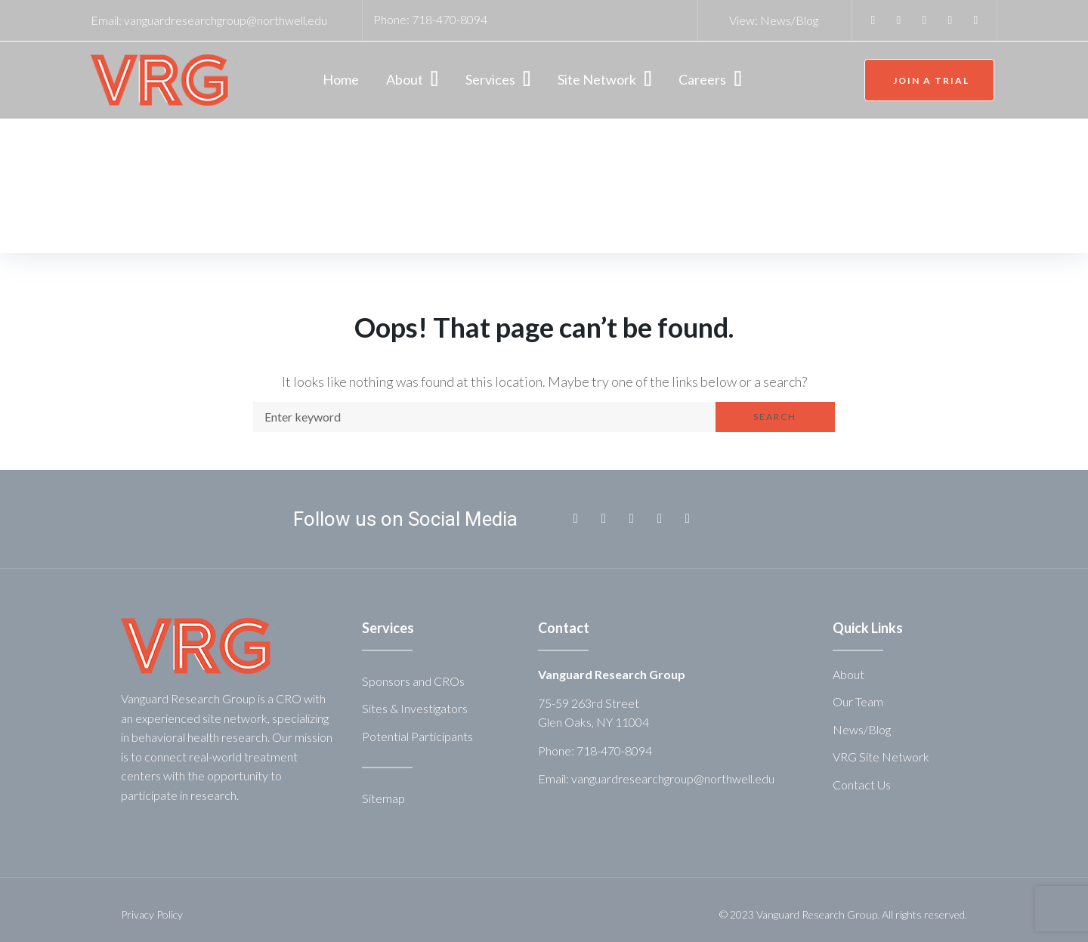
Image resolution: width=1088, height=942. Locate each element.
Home (120, 204)
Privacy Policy (152, 914)
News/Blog (789, 20)
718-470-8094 (449, 19)
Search (774, 416)
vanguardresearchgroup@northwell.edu (225, 20)
